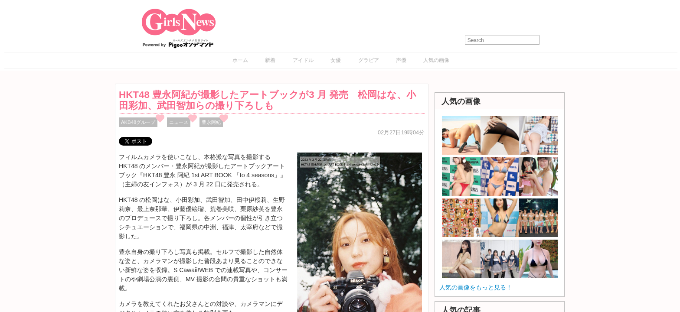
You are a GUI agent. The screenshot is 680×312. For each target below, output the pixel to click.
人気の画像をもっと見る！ (475, 287)
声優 (401, 60)
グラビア (368, 60)
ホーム (240, 60)
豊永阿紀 (211, 122)
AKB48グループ (138, 122)
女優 (335, 60)
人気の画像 (436, 60)
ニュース (178, 122)
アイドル (303, 60)
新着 (270, 60)
